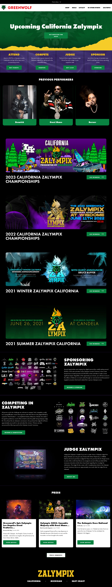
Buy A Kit (70, 68)
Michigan (56, 581)
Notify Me (71, 477)
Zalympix (107, 8)
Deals (74, 8)
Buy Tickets (14, 68)
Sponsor (98, 68)
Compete (42, 68)
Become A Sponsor (74, 387)
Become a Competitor (13, 432)
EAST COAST (78, 581)
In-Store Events (94, 8)
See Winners (97, 177)
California (34, 581)
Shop (67, 8)
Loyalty (82, 8)
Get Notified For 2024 (56, 35)
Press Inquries (56, 555)
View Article (11, 542)
